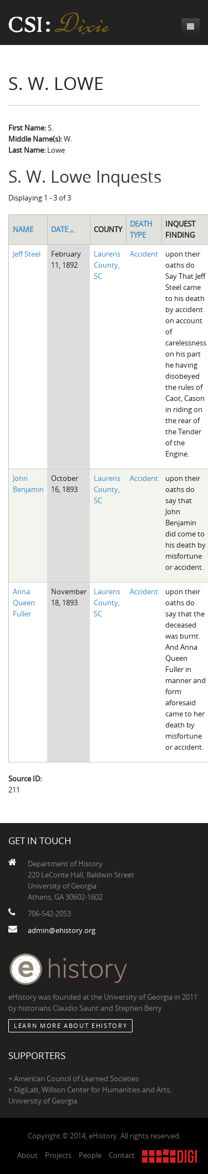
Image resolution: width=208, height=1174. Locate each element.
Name (23, 229)
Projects (58, 1155)
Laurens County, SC (107, 265)
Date (63, 229)
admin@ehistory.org (61, 930)
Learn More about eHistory (70, 1025)
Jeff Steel (26, 254)
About (27, 1155)
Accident (144, 254)
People (90, 1155)
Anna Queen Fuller (24, 602)
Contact (122, 1155)
